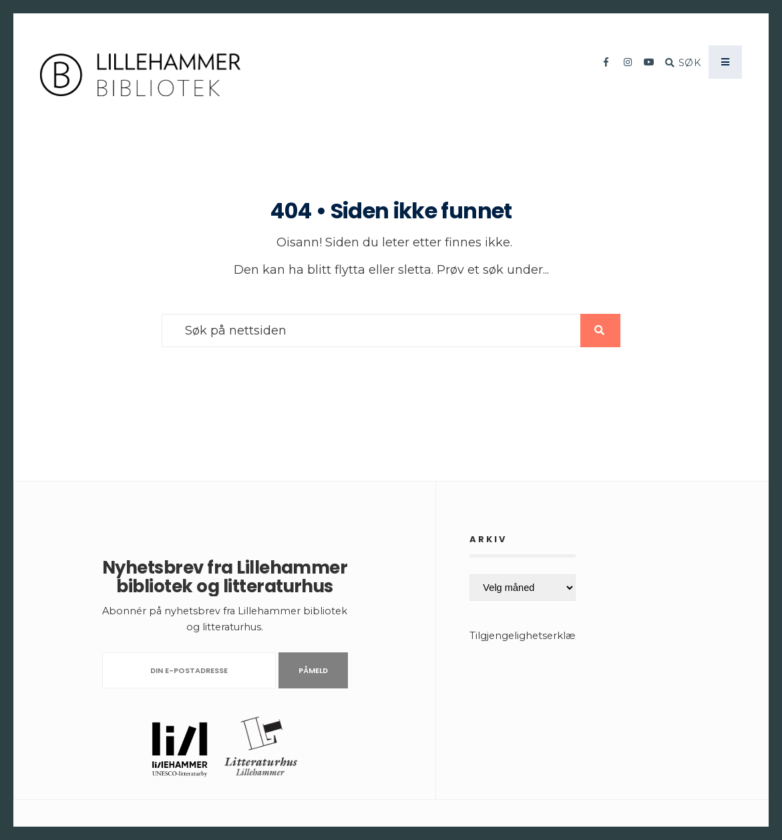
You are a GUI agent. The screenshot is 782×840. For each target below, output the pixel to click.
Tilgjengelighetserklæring (532, 636)
